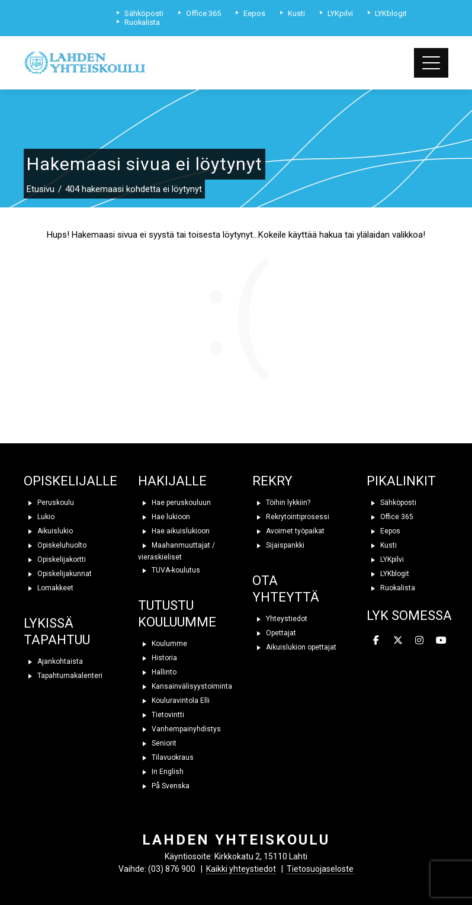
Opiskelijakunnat (58, 574)
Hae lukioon (164, 517)
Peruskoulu (49, 502)
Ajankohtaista (53, 661)
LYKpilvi (385, 559)
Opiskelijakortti (55, 559)
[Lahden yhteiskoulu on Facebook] (376, 640)
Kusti (382, 545)
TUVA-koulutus (169, 570)
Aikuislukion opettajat (294, 647)
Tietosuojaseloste (320, 869)
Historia (157, 658)
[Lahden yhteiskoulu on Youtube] (441, 640)
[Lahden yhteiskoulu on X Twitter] (397, 640)
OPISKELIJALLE (70, 481)
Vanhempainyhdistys (179, 729)
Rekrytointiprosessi (290, 517)
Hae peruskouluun (174, 502)
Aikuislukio (48, 531)
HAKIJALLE (172, 481)
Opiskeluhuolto (55, 545)
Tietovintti (161, 715)
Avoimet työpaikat (288, 531)
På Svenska (164, 786)
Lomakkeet (48, 588)
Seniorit (157, 743)
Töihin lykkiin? (281, 502)
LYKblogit (388, 574)
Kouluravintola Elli (174, 700)
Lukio (39, 517)
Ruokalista (391, 588)
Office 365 (390, 517)
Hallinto (157, 672)
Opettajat (274, 633)
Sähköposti (391, 502)
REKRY (272, 481)
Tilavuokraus (166, 757)
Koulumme (162, 643)
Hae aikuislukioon (174, 531)
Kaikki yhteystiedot (241, 869)
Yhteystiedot (279, 619)
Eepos (383, 531)
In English (161, 772)
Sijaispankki (278, 545)
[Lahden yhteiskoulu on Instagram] (419, 640)
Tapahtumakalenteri (63, 675)
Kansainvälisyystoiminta (185, 686)
